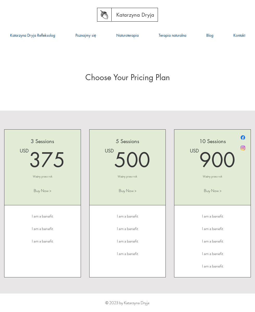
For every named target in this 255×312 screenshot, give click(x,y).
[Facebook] (243, 138)
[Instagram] (243, 148)
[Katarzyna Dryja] (135, 15)
